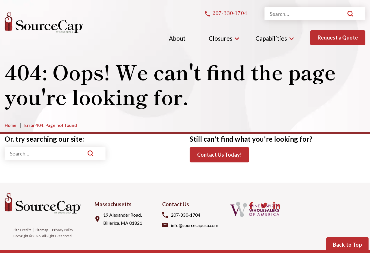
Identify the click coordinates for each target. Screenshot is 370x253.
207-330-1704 (185, 214)
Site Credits (22, 230)
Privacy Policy (62, 230)
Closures (220, 38)
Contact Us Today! (219, 154)
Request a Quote (338, 37)
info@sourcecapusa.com (195, 225)
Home (10, 125)
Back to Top (347, 244)
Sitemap (42, 230)
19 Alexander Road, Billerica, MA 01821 (123, 219)
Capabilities (271, 38)
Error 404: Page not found (50, 125)
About (177, 38)
